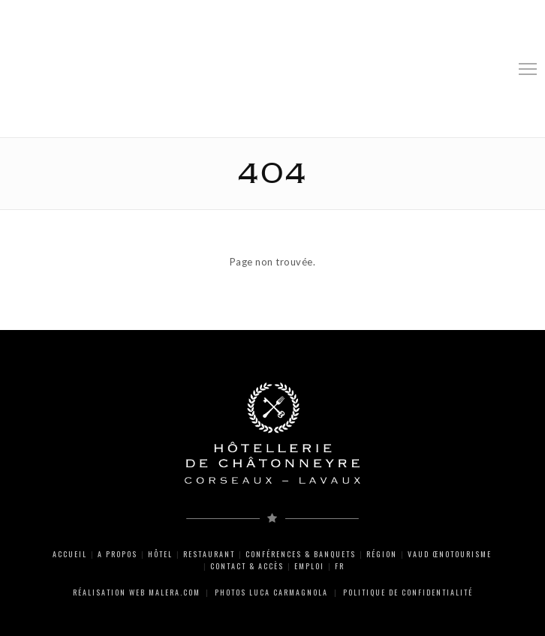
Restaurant (209, 554)
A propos (117, 554)
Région (381, 554)
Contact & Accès (247, 566)
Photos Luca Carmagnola (271, 592)
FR (340, 566)
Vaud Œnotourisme (450, 554)
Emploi (309, 566)
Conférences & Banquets (300, 554)
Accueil (70, 554)
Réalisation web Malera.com (136, 592)
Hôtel (160, 554)
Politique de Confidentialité (408, 592)
